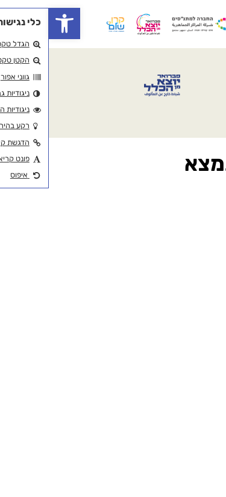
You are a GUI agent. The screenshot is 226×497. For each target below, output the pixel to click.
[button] (15, 23)
